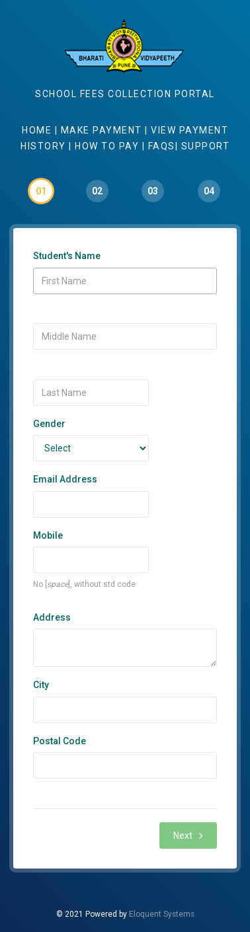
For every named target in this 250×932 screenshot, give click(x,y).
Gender (49, 423)
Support (205, 146)
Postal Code (59, 741)
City (41, 685)
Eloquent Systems (161, 914)
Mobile (48, 535)
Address (52, 617)
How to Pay (107, 146)
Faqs (161, 146)
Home (38, 130)
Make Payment (103, 130)
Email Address (65, 479)
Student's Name (67, 256)
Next (188, 835)
